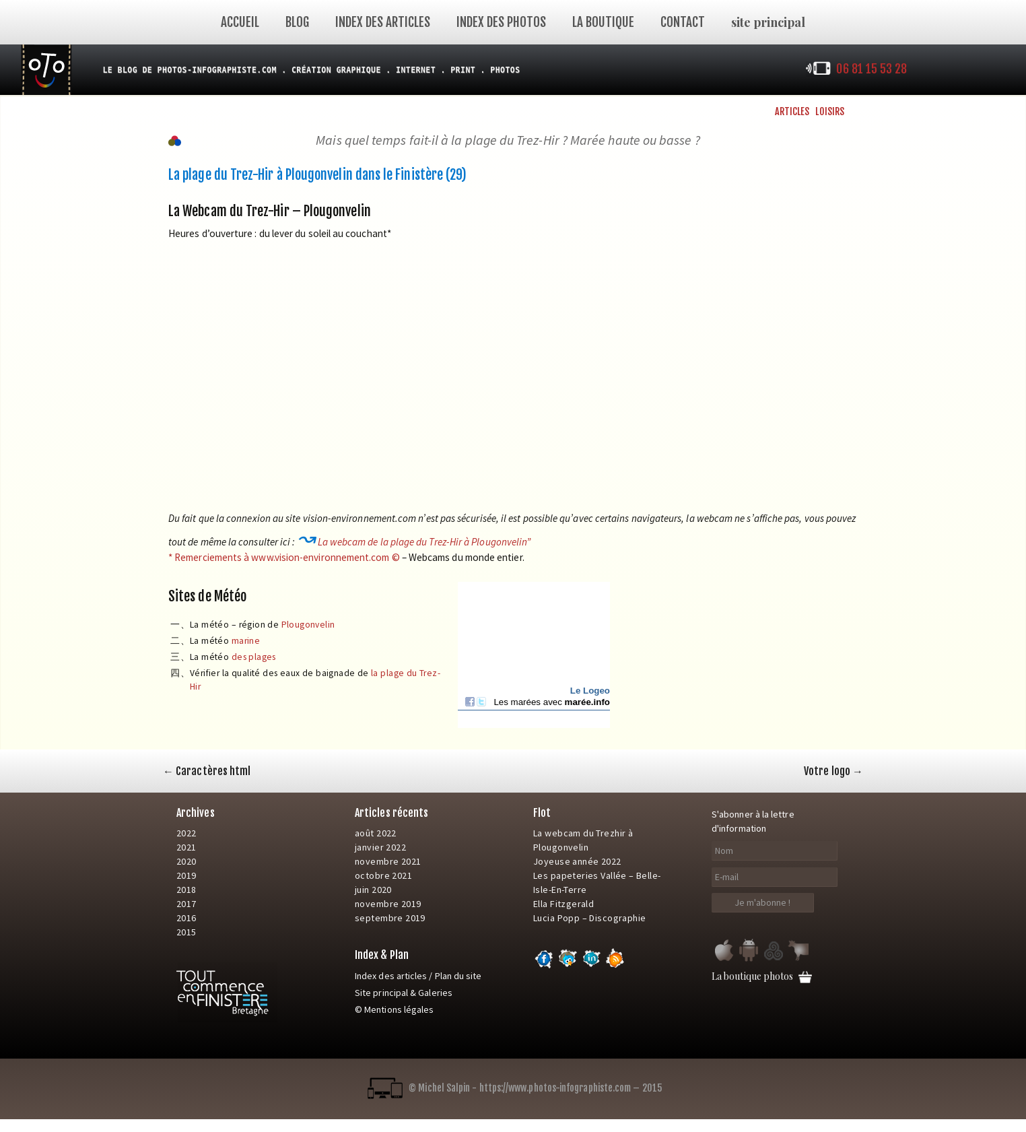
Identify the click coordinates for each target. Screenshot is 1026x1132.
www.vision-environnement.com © (325, 557)
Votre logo (833, 771)
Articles (792, 111)
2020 (186, 861)
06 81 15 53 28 (871, 68)
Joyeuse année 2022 (577, 861)
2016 (186, 918)
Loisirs (829, 111)
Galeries (435, 993)
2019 (186, 875)
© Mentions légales (394, 1009)
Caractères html (206, 771)
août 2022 (376, 833)
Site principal (381, 993)
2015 (186, 932)
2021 (186, 847)
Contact (682, 22)
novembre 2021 (388, 861)
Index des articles (382, 22)
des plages (254, 657)
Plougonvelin (308, 624)
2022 (186, 833)
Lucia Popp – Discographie (589, 918)
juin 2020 (373, 890)
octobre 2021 (383, 875)
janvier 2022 (380, 847)
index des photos (501, 22)
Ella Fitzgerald (563, 904)
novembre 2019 (388, 904)
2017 (186, 904)
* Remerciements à (209, 557)
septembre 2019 (390, 918)
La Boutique (603, 22)
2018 (186, 890)
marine (246, 640)
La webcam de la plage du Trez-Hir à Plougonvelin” (424, 541)
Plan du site (458, 976)
